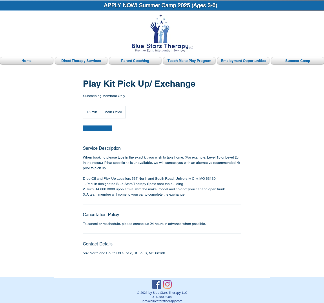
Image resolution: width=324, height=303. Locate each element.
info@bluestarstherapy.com (162, 301)
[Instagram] (167, 284)
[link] (97, 128)
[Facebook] (156, 284)
